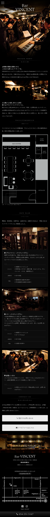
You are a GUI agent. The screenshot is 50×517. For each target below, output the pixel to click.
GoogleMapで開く (25, 473)
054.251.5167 (25, 514)
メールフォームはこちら (25, 427)
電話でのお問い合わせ (25, 418)
